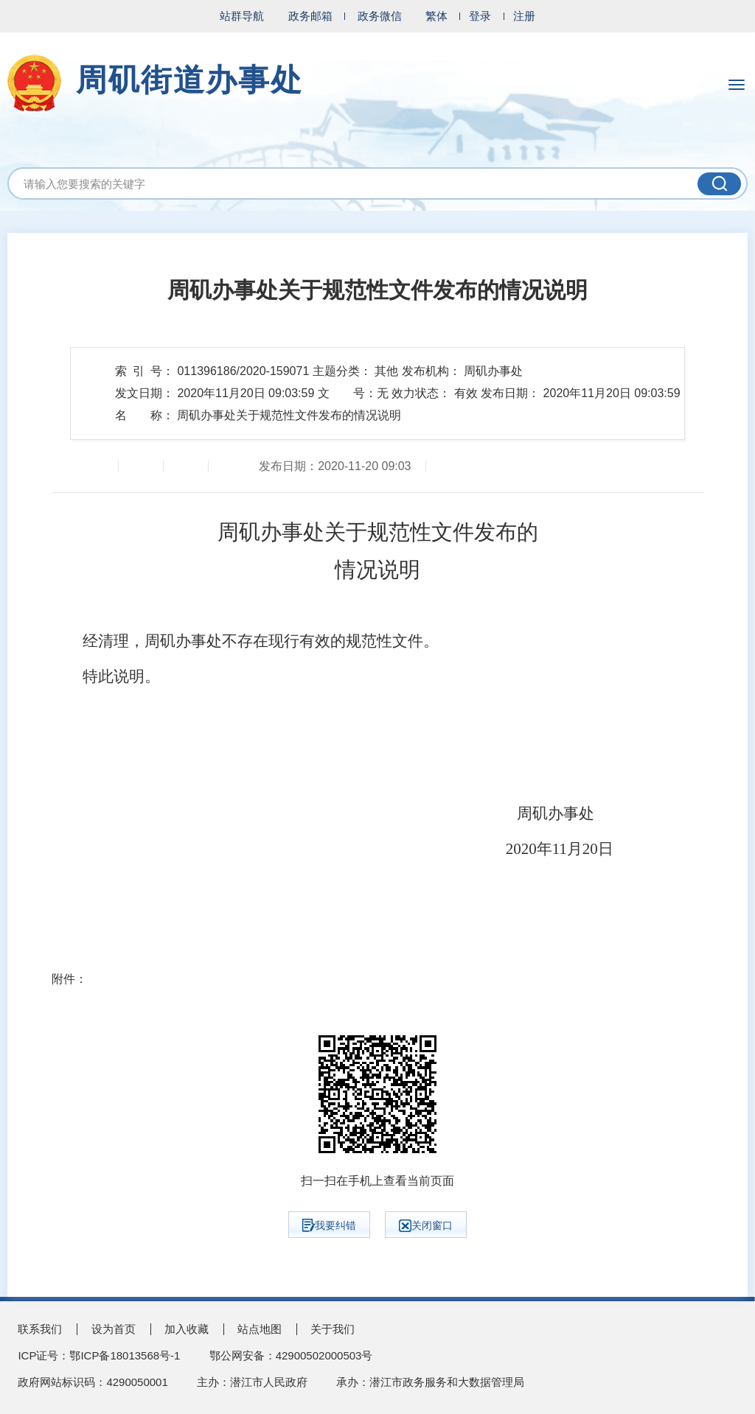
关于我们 (332, 1329)
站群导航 (242, 16)
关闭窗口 (426, 1225)
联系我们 (40, 1329)
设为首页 (113, 1329)
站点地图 (259, 1329)
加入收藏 (186, 1329)
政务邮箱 (310, 16)
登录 (480, 16)
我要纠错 (329, 1225)
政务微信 (380, 16)
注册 (524, 16)
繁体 (436, 16)
